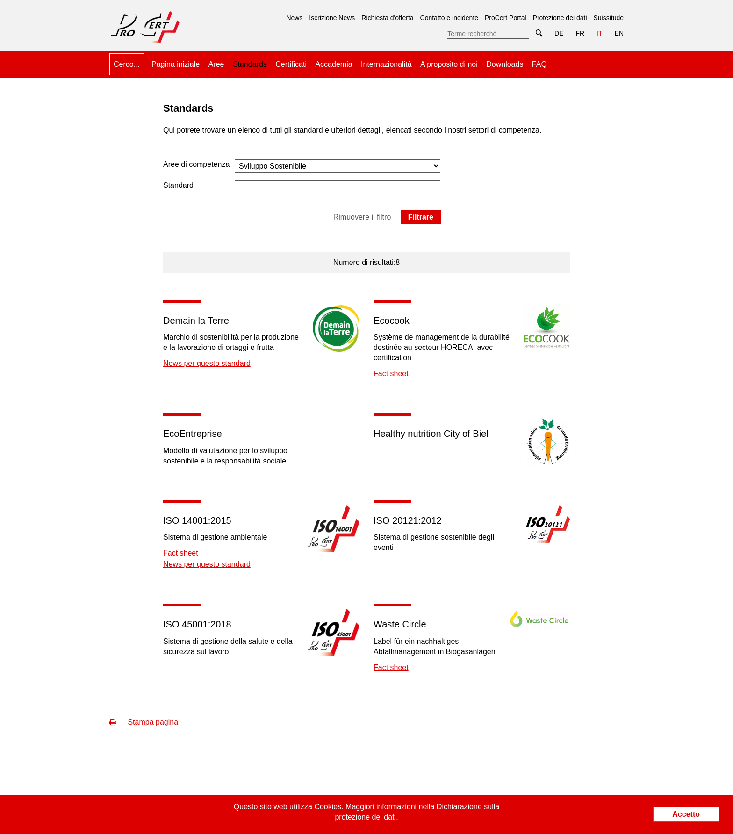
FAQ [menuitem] (539, 64)
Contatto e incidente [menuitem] (449, 17)
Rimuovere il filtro (362, 217)
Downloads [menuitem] (504, 64)
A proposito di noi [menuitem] (449, 64)
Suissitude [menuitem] (608, 17)
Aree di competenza (196, 164)
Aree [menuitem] (216, 64)
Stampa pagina (143, 722)
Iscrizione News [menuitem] (332, 17)
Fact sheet (391, 374)
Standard (178, 185)
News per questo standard (207, 363)
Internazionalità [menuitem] (386, 64)
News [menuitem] (294, 17)
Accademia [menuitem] (333, 64)
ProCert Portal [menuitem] (505, 17)
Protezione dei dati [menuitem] (560, 17)
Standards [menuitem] (250, 60)
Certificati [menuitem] (291, 64)
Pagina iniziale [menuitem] (175, 64)
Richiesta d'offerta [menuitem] (387, 17)
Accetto (686, 814)
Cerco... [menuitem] (127, 64)
